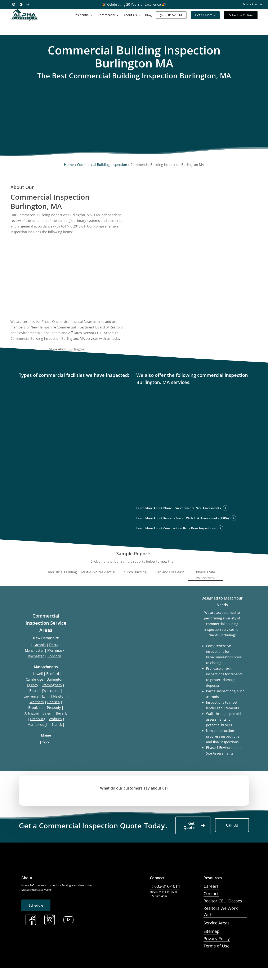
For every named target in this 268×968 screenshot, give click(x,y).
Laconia (40, 644)
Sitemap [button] (211, 931)
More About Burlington (67, 349)
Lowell (38, 673)
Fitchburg (37, 719)
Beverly (61, 713)
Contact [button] (211, 893)
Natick (57, 724)
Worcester (51, 690)
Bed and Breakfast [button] (169, 572)
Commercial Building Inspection (102, 164)
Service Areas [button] (216, 923)
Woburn (55, 719)
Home (69, 164)
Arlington (31, 713)
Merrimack (55, 650)
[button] (192, 825)
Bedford (52, 673)
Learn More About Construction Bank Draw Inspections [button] (176, 528)
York (45, 742)
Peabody (54, 707)
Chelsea (53, 702)
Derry (53, 644)
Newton (59, 696)
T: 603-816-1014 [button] (165, 886)
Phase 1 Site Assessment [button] (205, 575)
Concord (54, 656)
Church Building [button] (134, 572)
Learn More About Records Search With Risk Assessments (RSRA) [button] (182, 518)
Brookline (35, 707)
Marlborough (37, 724)
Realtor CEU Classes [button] (223, 901)
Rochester (36, 656)
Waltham (37, 702)
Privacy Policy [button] (217, 938)
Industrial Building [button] (62, 572)
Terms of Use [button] (216, 946)
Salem (47, 713)
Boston (35, 690)
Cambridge (34, 679)
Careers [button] (211, 886)
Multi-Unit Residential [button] (98, 572)
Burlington (55, 679)
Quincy (32, 685)
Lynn (46, 696)
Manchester (34, 650)
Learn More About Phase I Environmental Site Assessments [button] (178, 508)
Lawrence (31, 696)
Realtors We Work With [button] (221, 911)
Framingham (52, 685)
